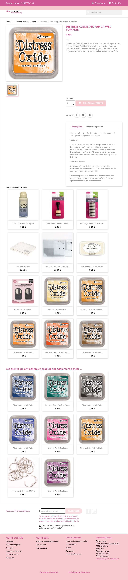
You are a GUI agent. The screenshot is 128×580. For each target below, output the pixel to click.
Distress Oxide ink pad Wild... (92, 309)
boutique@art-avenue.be (107, 558)
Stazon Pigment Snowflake (92, 266)
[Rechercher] (104, 12)
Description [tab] (77, 126)
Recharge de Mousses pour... (92, 223)
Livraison (9, 541)
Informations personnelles (77, 541)
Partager (76, 115)
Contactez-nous (12, 554)
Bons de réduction (73, 554)
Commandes (71, 544)
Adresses (70, 551)
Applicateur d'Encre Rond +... (57, 223)
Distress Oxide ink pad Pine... (57, 405)
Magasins (10, 557)
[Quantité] (69, 103)
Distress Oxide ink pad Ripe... (57, 352)
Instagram (94, 511)
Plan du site (41, 544)
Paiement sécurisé (13, 551)
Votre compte (73, 537)
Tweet (83, 115)
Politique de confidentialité (47, 541)
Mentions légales (13, 544)
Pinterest (89, 115)
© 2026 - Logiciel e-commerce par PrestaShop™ (64, 576)
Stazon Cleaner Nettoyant (23, 223)
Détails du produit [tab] (94, 126)
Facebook (88, 511)
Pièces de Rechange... (23, 309)
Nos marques (41, 548)
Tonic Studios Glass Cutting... (58, 266)
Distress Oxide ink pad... (58, 309)
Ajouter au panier (90, 103)
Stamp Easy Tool (23, 266)
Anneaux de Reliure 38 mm (23, 491)
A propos (9, 548)
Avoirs (68, 547)
